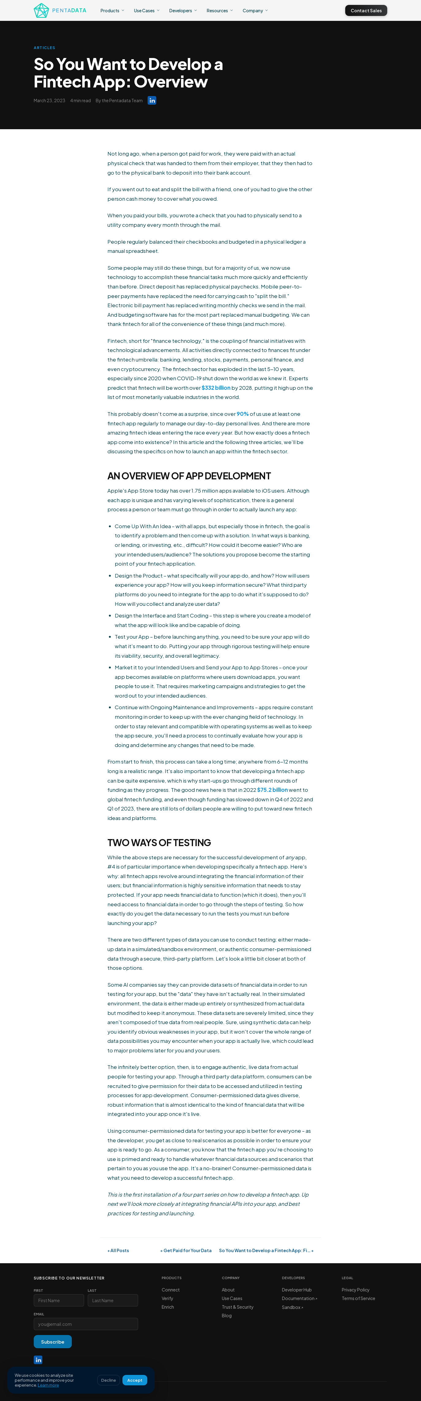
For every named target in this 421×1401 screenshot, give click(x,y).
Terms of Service (358, 1298)
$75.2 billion (272, 789)
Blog (227, 1315)
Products (113, 10)
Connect (171, 1289)
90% (243, 413)
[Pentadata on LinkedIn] (152, 100)
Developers (183, 10)
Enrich (168, 1307)
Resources (220, 10)
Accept (134, 1380)
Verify (167, 1298)
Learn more (48, 1385)
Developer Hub (297, 1289)
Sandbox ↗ (292, 1307)
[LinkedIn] (38, 1360)
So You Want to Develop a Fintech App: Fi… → (266, 1250)
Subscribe (52, 1342)
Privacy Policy (356, 1289)
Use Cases (147, 10)
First (38, 1290)
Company (255, 10)
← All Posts (118, 1250)
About (228, 1289)
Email (39, 1314)
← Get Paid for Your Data (185, 1250)
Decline (108, 1380)
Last (92, 1290)
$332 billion (216, 387)
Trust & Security (238, 1307)
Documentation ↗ (300, 1298)
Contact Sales (366, 10)
